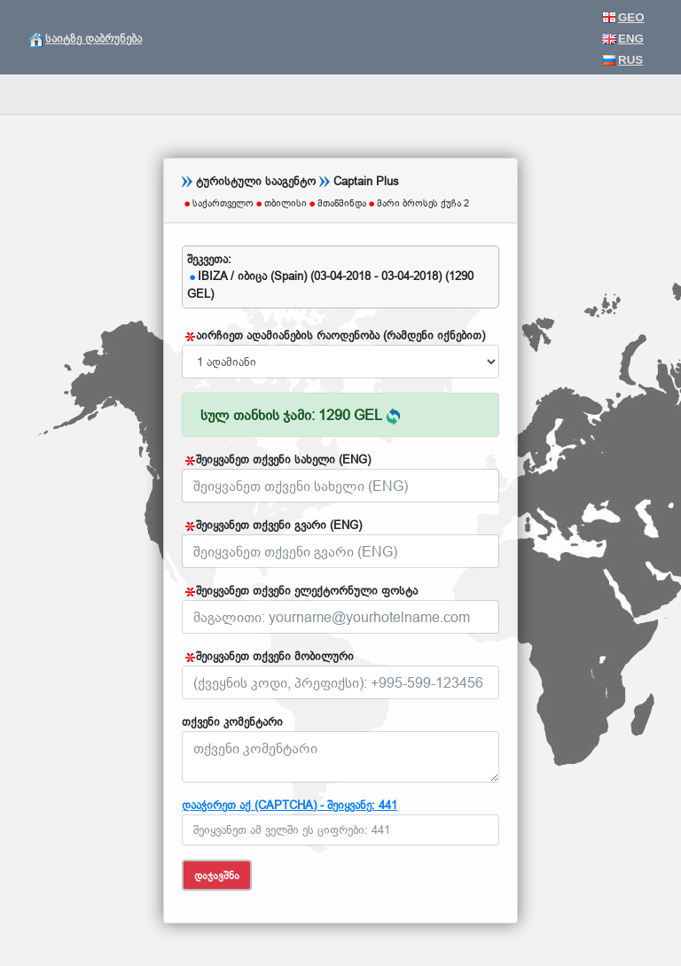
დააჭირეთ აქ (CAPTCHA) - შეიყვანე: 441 (289, 805)
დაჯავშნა (216, 875)
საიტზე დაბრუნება (85, 38)
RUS (622, 59)
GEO (623, 17)
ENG (623, 38)
